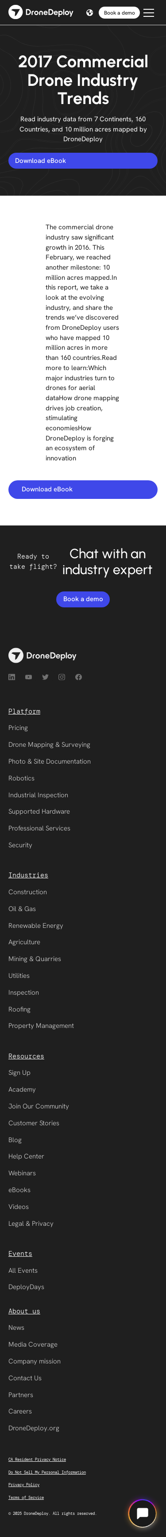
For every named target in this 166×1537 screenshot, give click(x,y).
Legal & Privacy (31, 1223)
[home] (40, 12)
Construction (27, 892)
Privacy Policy (23, 1484)
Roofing (19, 1009)
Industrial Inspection (38, 795)
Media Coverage (33, 1344)
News (16, 1327)
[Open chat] (142, 1513)
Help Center (26, 1156)
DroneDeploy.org (33, 1428)
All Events (23, 1270)
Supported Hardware (39, 811)
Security (20, 845)
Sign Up (19, 1072)
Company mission (34, 1361)
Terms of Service (26, 1497)
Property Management (41, 1025)
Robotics (21, 778)
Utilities (19, 975)
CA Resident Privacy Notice (37, 1459)
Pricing (18, 727)
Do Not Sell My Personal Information (47, 1472)
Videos (18, 1206)
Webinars (22, 1173)
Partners (20, 1394)
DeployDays (26, 1286)
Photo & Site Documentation (49, 761)
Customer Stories (33, 1123)
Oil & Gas (22, 908)
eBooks (19, 1190)
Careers (20, 1411)
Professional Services (39, 828)
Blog (15, 1139)
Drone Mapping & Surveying (49, 744)
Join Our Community (38, 1106)
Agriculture (24, 942)
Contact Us (25, 1378)
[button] (88, 12)
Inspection (23, 992)
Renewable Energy (35, 925)
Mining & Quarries (34, 958)
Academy (22, 1089)
